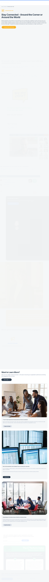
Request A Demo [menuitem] (4, 579)
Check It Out (6, 466)
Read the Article (7, 514)
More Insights (6, 369)
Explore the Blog (7, 415)
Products (5, 6)
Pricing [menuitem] (2, 581)
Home (2, 6)
